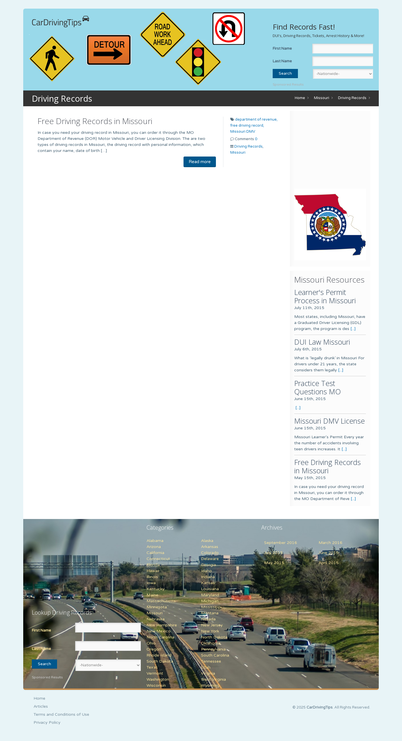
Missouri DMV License (329, 421)
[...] (353, 328)
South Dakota (160, 661)
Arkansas (209, 546)
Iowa (151, 582)
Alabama (155, 540)
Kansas (208, 582)
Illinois (152, 576)
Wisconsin (156, 685)
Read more (200, 161)
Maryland (210, 595)
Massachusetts (161, 601)
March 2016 (330, 542)
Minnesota (157, 607)
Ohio (151, 643)
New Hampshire (162, 625)
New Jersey (212, 625)
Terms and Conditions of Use (61, 714)
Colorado (210, 552)
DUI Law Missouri (322, 342)
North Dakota (214, 637)
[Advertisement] (330, 151)
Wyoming (210, 685)
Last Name (282, 61)
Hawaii (153, 570)
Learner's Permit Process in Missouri (325, 296)
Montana (209, 613)
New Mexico (159, 631)
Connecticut (158, 558)
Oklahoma (210, 643)
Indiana (208, 576)
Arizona (154, 546)
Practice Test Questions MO (317, 387)
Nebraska (156, 619)
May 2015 (274, 562)
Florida (153, 564)
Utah (205, 667)
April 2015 (329, 562)
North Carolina (160, 637)
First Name (282, 48)
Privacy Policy (47, 722)
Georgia (208, 564)
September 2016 (280, 542)
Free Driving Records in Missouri (95, 120)
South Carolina (215, 655)
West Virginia (213, 679)
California (155, 552)
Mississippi (211, 607)
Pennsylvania (213, 649)
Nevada (208, 619)
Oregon (154, 649)
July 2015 (273, 552)
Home (300, 98)
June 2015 (329, 552)
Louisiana (210, 588)
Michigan (209, 601)
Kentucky (156, 588)
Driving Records (352, 98)
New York (210, 631)
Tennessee (211, 661)
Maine (152, 595)
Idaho (206, 570)
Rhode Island (159, 655)
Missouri (321, 98)
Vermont (155, 673)
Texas (152, 667)
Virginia (208, 673)
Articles (41, 706)
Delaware (210, 558)
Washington (158, 679)
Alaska (207, 540)
